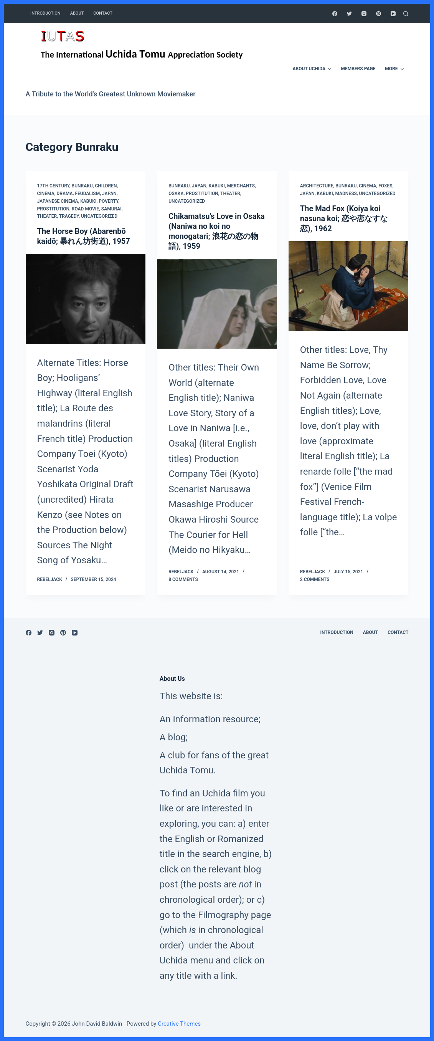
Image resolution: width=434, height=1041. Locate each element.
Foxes (385, 186)
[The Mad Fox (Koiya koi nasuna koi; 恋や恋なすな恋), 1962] (349, 286)
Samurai (111, 209)
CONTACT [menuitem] (102, 13)
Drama (65, 193)
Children (106, 186)
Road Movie (85, 209)
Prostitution (53, 209)
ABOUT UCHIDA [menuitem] (313, 69)
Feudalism (87, 193)
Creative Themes (179, 1023)
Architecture (316, 186)
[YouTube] (393, 13)
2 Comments (315, 579)
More (395, 69)
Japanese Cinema (57, 201)
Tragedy (69, 216)
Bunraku (82, 186)
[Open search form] (405, 13)
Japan (109, 193)
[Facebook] (334, 13)
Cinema (45, 193)
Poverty (108, 201)
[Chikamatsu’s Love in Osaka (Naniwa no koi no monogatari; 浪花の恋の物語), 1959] (217, 304)
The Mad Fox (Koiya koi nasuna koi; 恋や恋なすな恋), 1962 (344, 218)
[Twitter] (349, 13)
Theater (47, 216)
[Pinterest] (378, 13)
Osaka (175, 193)
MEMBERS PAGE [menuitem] (358, 68)
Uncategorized (99, 216)
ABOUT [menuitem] (77, 13)
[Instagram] (363, 13)
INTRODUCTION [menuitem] (45, 13)
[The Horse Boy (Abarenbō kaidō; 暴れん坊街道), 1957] (86, 299)
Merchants (241, 186)
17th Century (53, 186)
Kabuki (88, 201)
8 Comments (183, 579)
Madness (345, 193)
